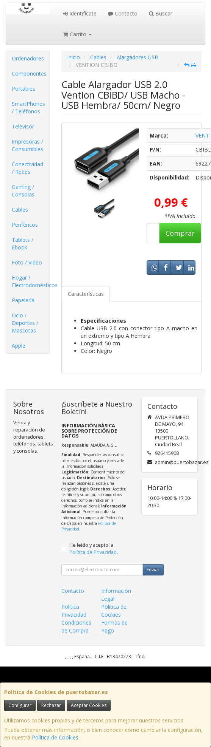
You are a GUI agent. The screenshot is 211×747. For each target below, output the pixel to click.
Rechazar (51, 705)
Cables (20, 209)
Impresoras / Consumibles (27, 145)
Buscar (160, 13)
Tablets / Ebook (22, 243)
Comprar (180, 233)
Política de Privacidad (93, 552)
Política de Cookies (55, 737)
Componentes (29, 73)
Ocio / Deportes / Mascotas (25, 323)
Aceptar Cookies (88, 705)
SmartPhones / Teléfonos (28, 107)
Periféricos (25, 224)
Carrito (77, 34)
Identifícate (80, 13)
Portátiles (23, 88)
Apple (18, 345)
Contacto (123, 13)
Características (86, 293)
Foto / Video (27, 262)
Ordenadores (28, 58)
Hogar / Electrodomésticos (31, 281)
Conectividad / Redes (27, 168)
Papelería (23, 300)
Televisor (23, 126)
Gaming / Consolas (23, 190)
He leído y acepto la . (93, 548)
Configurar (19, 705)
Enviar (153, 569)
